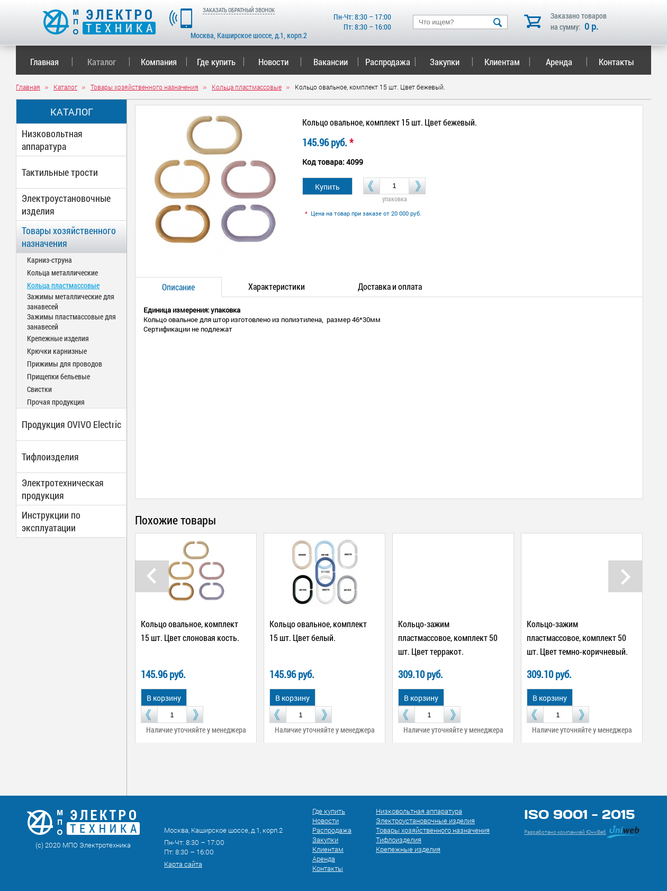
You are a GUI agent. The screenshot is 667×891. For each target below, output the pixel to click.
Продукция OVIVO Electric (71, 424)
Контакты (616, 62)
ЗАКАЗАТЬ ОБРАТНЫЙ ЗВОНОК (239, 10)
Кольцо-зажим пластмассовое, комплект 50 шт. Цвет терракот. (448, 637)
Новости (280, 62)
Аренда (567, 62)
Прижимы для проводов (64, 364)
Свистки (39, 389)
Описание (178, 286)
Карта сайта (183, 864)
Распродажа (389, 62)
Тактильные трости (60, 172)
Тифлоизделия (50, 456)
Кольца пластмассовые (63, 285)
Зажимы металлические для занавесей (70, 301)
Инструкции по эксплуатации (51, 521)
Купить (327, 187)
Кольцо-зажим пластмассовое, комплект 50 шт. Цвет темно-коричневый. (577, 637)
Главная (51, 62)
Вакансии (336, 62)
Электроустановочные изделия (66, 204)
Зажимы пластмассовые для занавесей (71, 321)
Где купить (221, 62)
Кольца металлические (62, 273)
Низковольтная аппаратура (52, 140)
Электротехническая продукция (63, 489)
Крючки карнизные (57, 351)
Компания (164, 62)
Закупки (451, 62)
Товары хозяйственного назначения (69, 237)
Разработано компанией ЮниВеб (565, 831)
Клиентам (507, 62)
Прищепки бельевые (58, 376)
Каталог (108, 62)
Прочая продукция (56, 402)
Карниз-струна (49, 260)
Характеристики (276, 286)
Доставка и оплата (390, 286)
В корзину (164, 698)
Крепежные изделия (58, 338)
